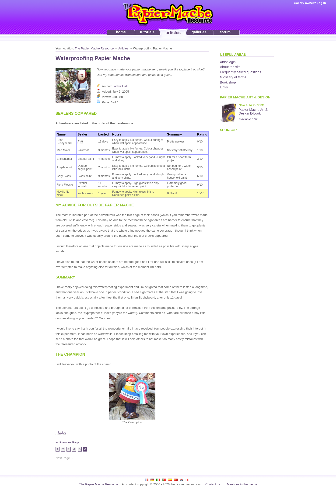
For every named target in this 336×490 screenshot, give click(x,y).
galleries (199, 32)
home (121, 32)
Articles (123, 48)
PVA (80, 141)
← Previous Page (67, 442)
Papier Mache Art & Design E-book (253, 111)
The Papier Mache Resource (94, 48)
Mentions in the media (242, 484)
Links (224, 87)
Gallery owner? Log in (310, 3)
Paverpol (82, 150)
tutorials (147, 32)
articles (173, 32)
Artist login (228, 62)
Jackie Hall (120, 86)
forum (225, 32)
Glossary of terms (233, 77)
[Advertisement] (238, 205)
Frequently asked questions (240, 72)
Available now (248, 119)
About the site (230, 67)
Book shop (228, 82)
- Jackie (61, 432)
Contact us (212, 484)
